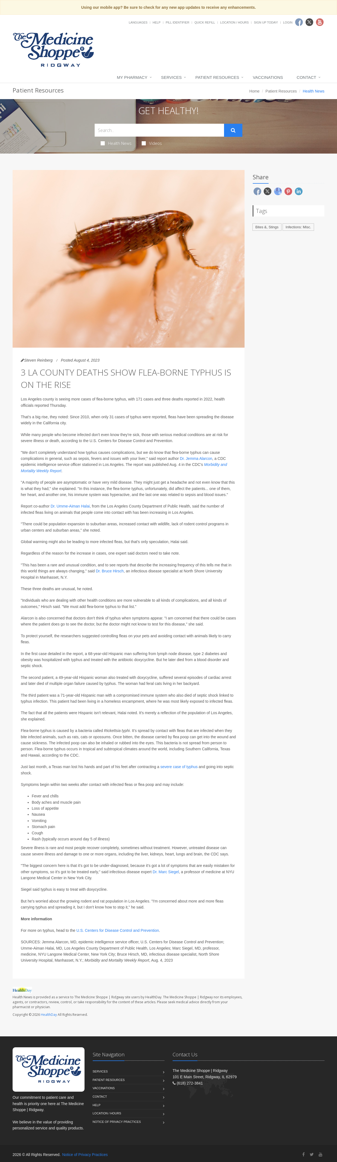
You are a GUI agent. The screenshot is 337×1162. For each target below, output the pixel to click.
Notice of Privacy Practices (117, 1121)
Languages (138, 22)
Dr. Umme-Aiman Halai (70, 506)
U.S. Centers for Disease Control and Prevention (117, 930)
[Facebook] (303, 1154)
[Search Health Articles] (159, 130)
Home (254, 91)
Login (287, 22)
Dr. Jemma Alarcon (196, 458)
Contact (306, 77)
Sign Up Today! (266, 22)
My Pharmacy (132, 77)
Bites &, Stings (267, 227)
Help (157, 22)
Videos (152, 143)
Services (171, 77)
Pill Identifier (177, 22)
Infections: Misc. (298, 227)
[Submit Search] (233, 130)
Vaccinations (268, 77)
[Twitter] (312, 1154)
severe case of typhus (178, 767)
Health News (116, 143)
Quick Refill (204, 22)
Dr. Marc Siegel (166, 872)
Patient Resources (217, 77)
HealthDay (49, 1014)
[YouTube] (321, 1154)
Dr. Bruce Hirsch (110, 571)
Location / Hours (234, 22)
